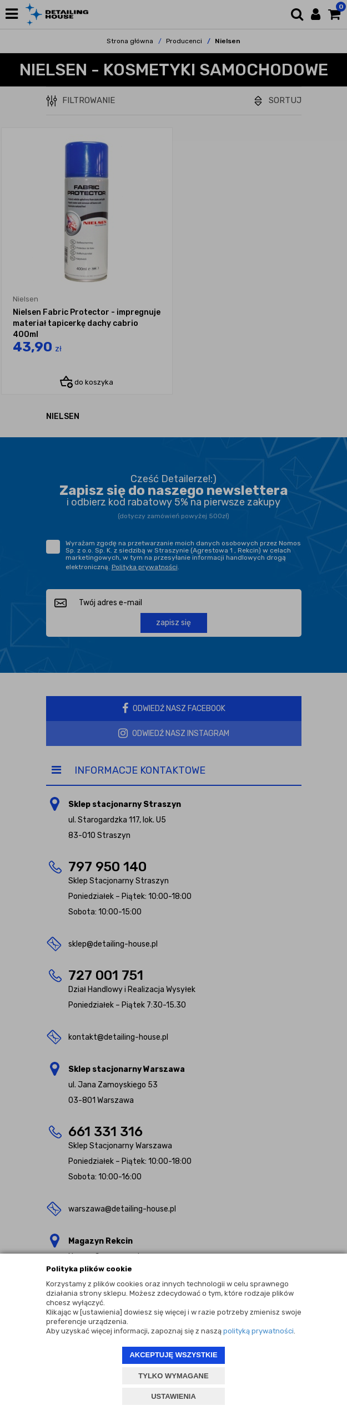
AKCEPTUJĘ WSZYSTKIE (173, 1355)
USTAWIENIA (173, 1396)
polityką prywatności (258, 1331)
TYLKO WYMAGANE (173, 1376)
